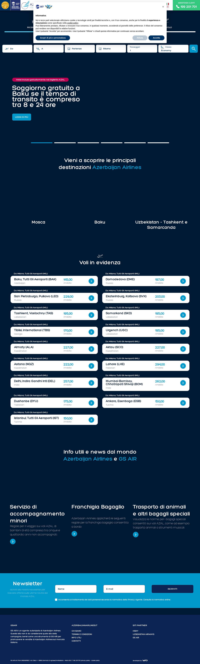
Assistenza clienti (186, 5)
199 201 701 (76, 660)
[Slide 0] (41, 142)
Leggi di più (21, 117)
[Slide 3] (111, 142)
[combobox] (17, 49)
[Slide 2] (88, 142)
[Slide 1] (65, 142)
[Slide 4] (135, 142)
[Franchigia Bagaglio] (74, 534)
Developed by (140, 660)
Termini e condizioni (82, 634)
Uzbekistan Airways (143, 634)
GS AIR (136, 637)
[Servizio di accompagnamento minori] (13, 541)
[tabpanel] (100, 45)
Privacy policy (85, 660)
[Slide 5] (158, 142)
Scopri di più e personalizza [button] (53, 38)
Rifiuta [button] (140, 38)
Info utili (76, 637)
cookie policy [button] (95, 660)
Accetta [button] (156, 38)
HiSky (135, 631)
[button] (163, 6)
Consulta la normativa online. (157, 600)
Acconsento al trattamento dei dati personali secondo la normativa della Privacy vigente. (114, 600)
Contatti (76, 641)
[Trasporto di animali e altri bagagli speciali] (135, 534)
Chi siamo (76, 631)
